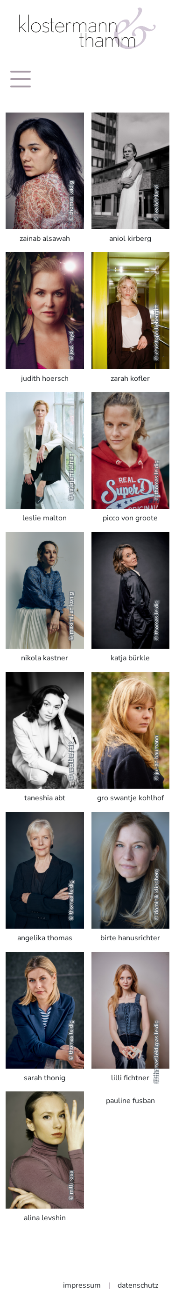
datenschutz (138, 1285)
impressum (82, 1285)
